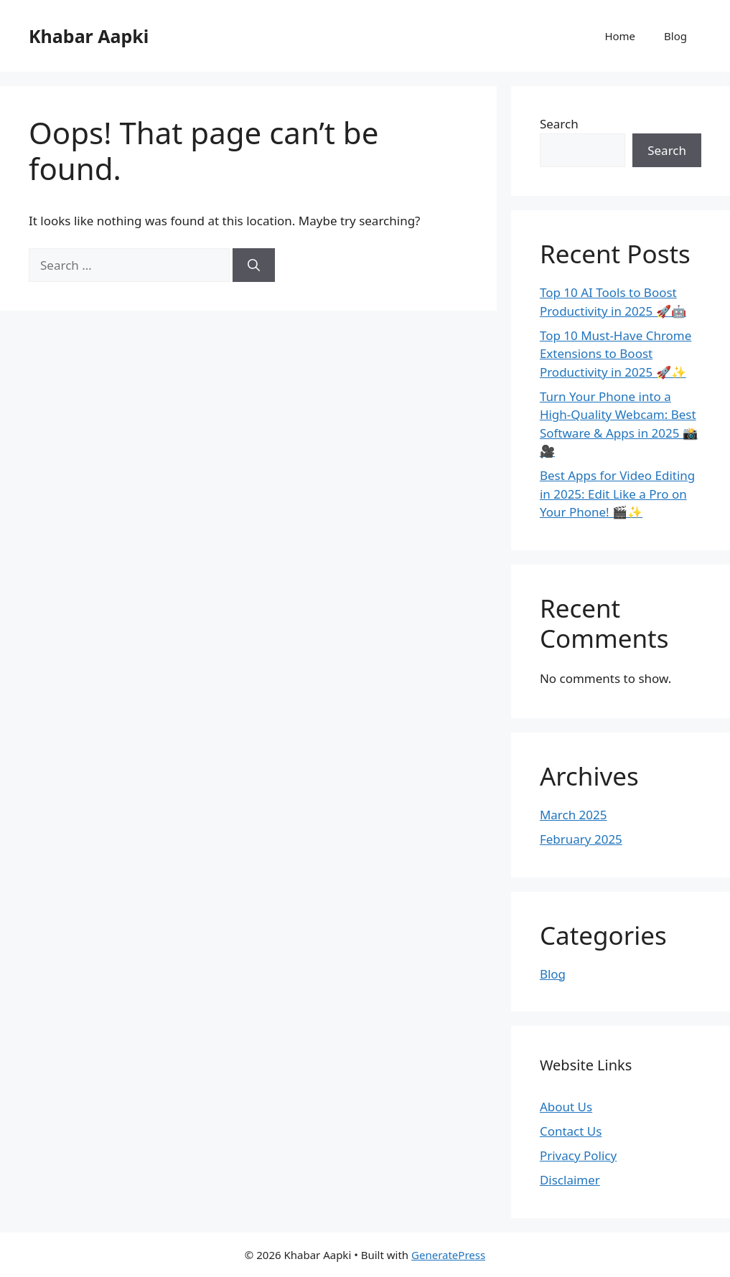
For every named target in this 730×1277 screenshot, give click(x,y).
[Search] (254, 265)
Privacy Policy (578, 1155)
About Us (566, 1106)
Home (619, 36)
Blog (675, 36)
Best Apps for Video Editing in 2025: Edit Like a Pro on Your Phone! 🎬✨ (617, 493)
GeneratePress (448, 1255)
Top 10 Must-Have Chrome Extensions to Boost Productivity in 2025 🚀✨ (615, 353)
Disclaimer (570, 1180)
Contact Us (571, 1131)
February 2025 (581, 839)
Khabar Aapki (89, 36)
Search (559, 124)
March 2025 (573, 814)
